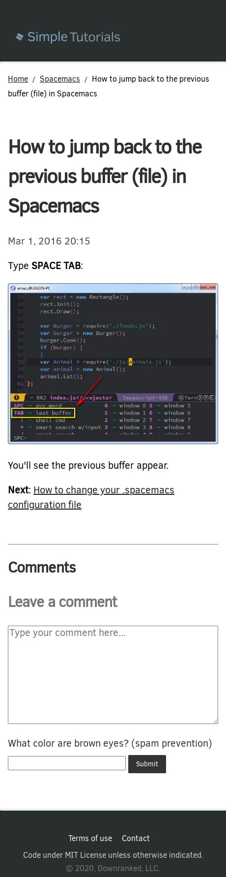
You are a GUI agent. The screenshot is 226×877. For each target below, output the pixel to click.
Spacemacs (60, 79)
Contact (136, 838)
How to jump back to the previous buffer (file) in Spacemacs (104, 176)
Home (18, 79)
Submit (147, 764)
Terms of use (90, 838)
